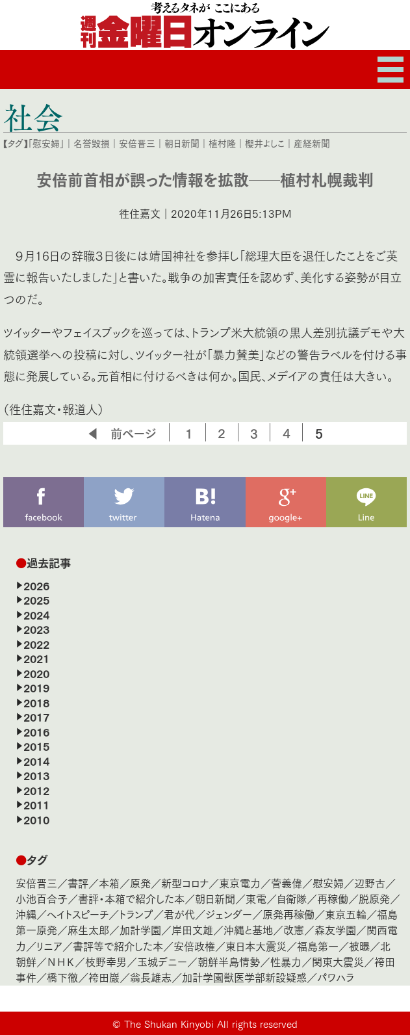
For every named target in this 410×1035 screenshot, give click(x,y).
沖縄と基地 (248, 929)
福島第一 (318, 945)
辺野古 (369, 882)
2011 (36, 804)
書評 (78, 882)
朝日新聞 (181, 143)
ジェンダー (228, 914)
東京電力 (240, 882)
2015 (36, 745)
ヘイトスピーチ (78, 914)
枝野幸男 (106, 961)
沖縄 (26, 914)
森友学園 (335, 929)
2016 (36, 731)
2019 (36, 687)
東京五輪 (345, 914)
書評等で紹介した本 (118, 945)
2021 (36, 658)
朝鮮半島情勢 (229, 961)
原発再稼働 (288, 914)
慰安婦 (328, 882)
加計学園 (140, 929)
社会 (33, 117)
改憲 (293, 929)
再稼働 (332, 898)
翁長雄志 (151, 977)
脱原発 (374, 898)
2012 (36, 790)
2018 (36, 702)
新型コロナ (185, 882)
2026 (36, 585)
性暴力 (285, 961)
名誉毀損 (91, 143)
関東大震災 (338, 961)
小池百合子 (42, 898)
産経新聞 (312, 143)
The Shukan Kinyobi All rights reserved (211, 1023)
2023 (36, 628)
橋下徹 (62, 977)
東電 (256, 898)
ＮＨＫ (61, 961)
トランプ (136, 914)
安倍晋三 (137, 143)
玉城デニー (162, 961)
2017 (36, 716)
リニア (49, 945)
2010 (36, 819)
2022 (36, 643)
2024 (36, 614)
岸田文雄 (192, 929)
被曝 (359, 945)
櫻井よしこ (265, 143)
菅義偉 (286, 882)
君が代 (179, 914)
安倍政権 (194, 945)
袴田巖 (104, 977)
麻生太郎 (88, 929)
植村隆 (222, 143)
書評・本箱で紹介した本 (131, 898)
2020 (36, 673)
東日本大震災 (256, 945)
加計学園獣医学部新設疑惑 (244, 977)
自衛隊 (292, 898)
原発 (140, 882)
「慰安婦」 (46, 143)
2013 (36, 775)
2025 (36, 599)
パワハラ (335, 977)
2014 (36, 760)
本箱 (109, 882)
